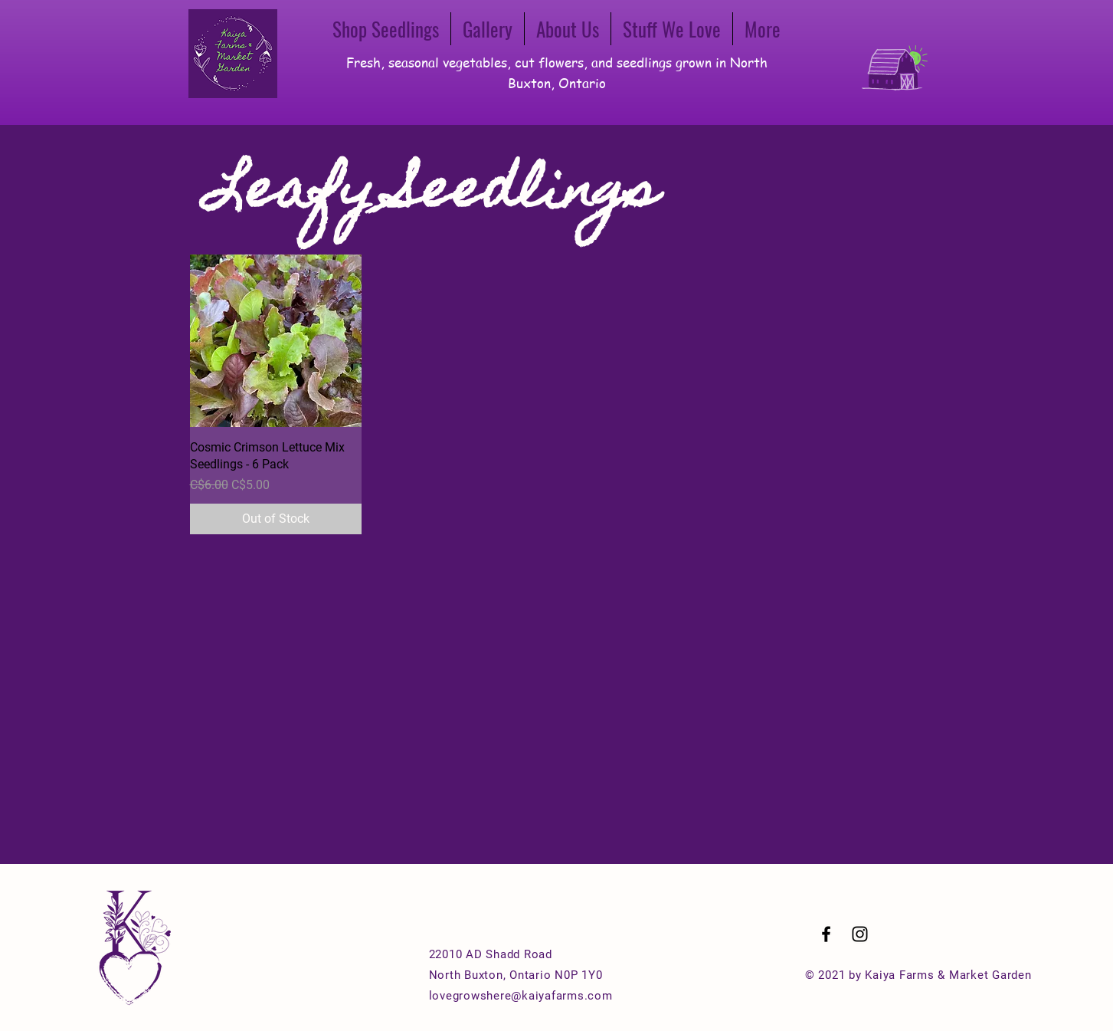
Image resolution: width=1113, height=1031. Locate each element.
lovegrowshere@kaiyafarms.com (521, 996)
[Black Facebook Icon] (826, 934)
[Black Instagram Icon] (859, 934)
